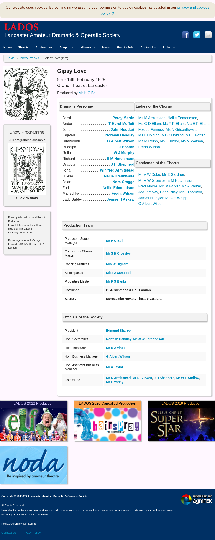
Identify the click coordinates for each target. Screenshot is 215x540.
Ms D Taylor (169, 141)
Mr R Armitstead (118, 378)
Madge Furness (151, 129)
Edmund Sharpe (118, 330)
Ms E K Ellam (198, 124)
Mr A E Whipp (176, 198)
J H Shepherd (164, 378)
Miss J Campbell (118, 273)
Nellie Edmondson (182, 118)
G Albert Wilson (151, 204)
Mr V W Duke (149, 175)
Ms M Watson (192, 141)
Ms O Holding (172, 135)
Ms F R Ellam (174, 124)
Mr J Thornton (190, 192)
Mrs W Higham (117, 264)
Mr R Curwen (142, 378)
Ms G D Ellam (149, 124)
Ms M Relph (148, 141)
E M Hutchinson (180, 180)
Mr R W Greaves (152, 180)
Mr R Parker (191, 186)
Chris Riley (168, 192)
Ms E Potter (195, 135)
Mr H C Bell (88, 93)
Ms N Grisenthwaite (182, 129)
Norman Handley (118, 339)
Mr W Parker (169, 186)
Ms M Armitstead (152, 118)
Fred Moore (147, 186)
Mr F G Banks (116, 281)
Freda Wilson (149, 147)
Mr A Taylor (114, 367)
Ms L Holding (149, 135)
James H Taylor (150, 198)
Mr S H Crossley (118, 253)
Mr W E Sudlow (187, 378)
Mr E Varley (114, 382)
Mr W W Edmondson (148, 339)
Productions (29, 58)
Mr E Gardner (173, 175)
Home (10, 58)
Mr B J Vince (115, 348)
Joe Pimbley (148, 192)
